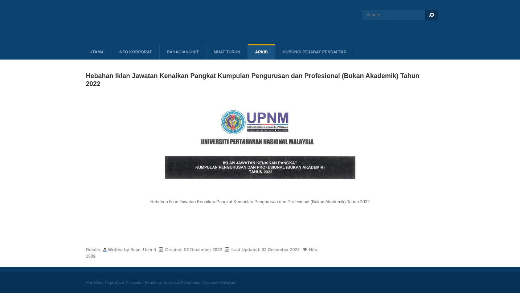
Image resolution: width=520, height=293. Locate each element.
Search (431, 15)
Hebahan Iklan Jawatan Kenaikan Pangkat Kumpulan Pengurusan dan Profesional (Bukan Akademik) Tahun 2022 (260, 201)
